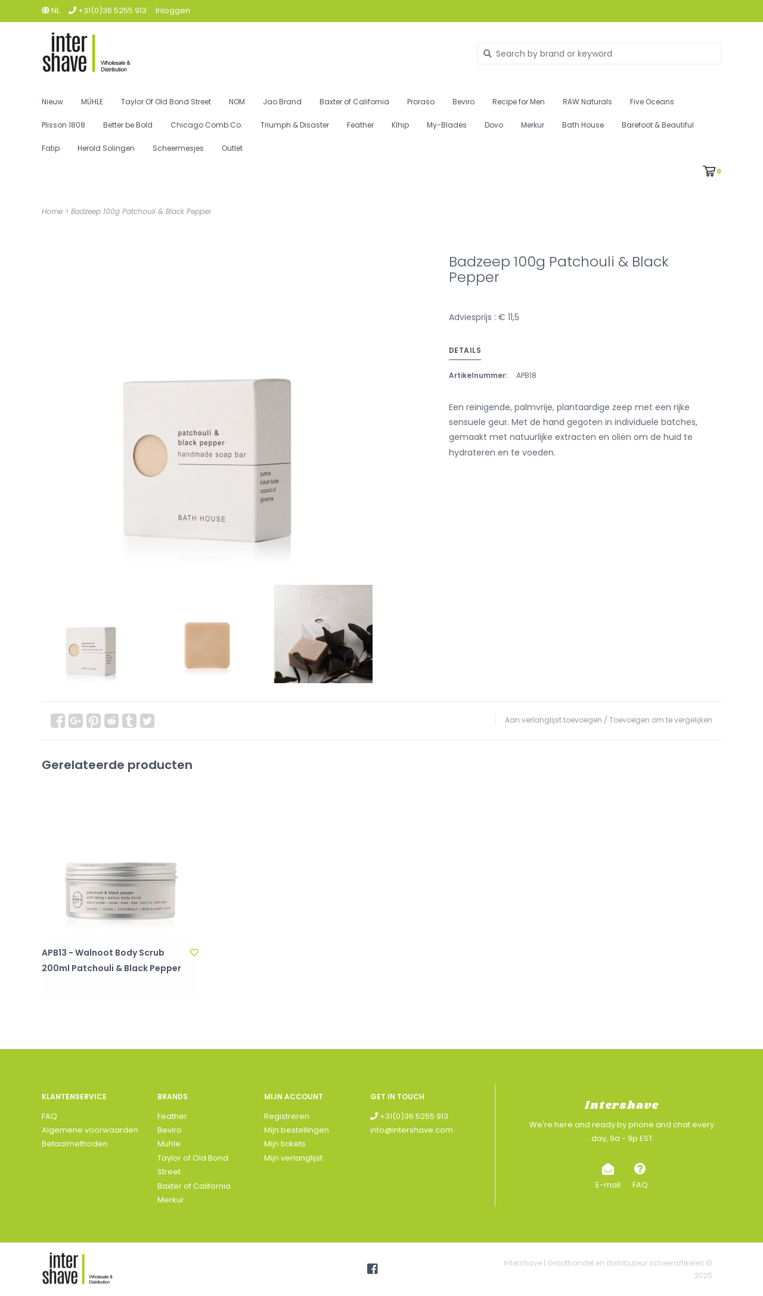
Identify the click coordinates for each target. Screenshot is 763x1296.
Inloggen (173, 10)
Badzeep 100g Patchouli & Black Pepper (141, 211)
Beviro (463, 102)
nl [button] (51, 10)
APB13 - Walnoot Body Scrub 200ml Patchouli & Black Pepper (111, 960)
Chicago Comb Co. (206, 125)
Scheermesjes (178, 148)
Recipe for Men (518, 102)
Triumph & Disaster (294, 125)
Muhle (169, 1143)
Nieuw (52, 102)
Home (52, 211)
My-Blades (447, 125)
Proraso (421, 102)
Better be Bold (128, 125)
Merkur (532, 125)
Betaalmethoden (75, 1143)
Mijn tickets (285, 1143)
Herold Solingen (106, 148)
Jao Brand (282, 102)
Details (465, 350)
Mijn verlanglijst (293, 1158)
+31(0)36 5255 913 (409, 1116)
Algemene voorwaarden (90, 1130)
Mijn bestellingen (296, 1130)
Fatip (51, 148)
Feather (360, 125)
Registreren (286, 1116)
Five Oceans (652, 102)
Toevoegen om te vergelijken (660, 720)
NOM (237, 102)
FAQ (49, 1116)
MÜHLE (92, 102)
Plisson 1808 (63, 125)
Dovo (494, 125)
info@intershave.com (411, 1130)
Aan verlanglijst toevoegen (553, 720)
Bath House (583, 125)
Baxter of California (354, 102)
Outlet (232, 148)
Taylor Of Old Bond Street (166, 102)
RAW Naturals (587, 102)
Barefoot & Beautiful (658, 125)
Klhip (400, 125)
